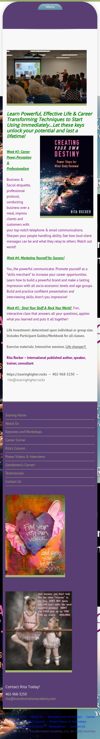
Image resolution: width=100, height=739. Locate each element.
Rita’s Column (15, 448)
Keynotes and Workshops (23, 432)
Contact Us (13, 481)
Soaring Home (15, 415)
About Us (12, 423)
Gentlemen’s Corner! (20, 465)
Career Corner (15, 440)
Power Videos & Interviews (25, 456)
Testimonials (14, 473)
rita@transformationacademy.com (30, 698)
